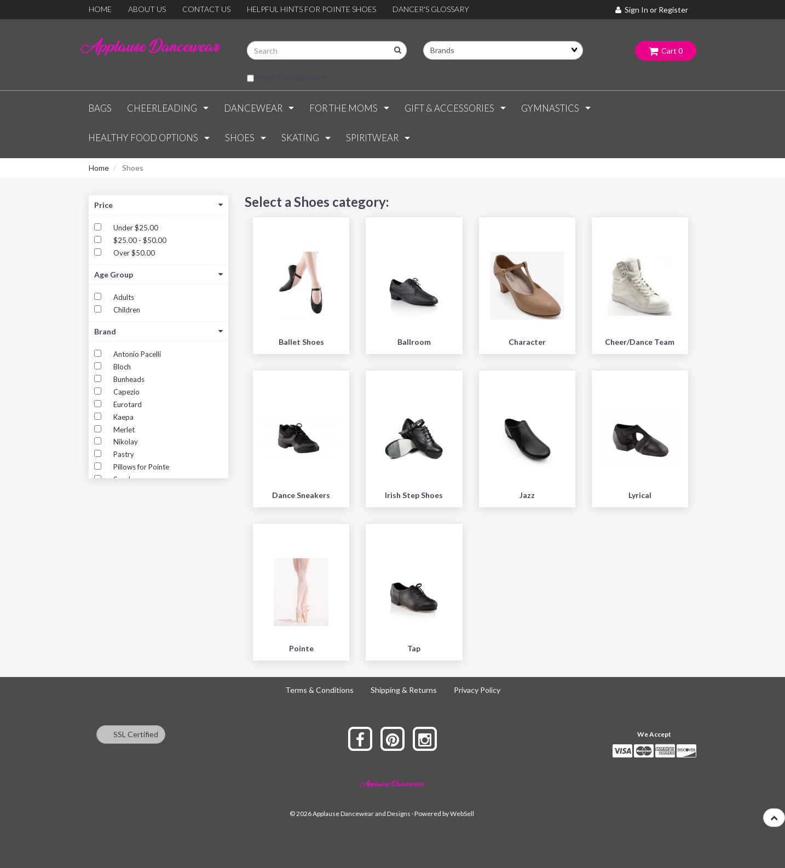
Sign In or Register (651, 9)
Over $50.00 (134, 252)
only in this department (286, 78)
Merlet (124, 429)
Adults (123, 297)
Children (126, 309)
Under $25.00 (135, 227)
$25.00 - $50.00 (139, 240)
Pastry (123, 454)
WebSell (462, 813)
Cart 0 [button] (666, 50)
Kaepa (123, 417)
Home (99, 167)
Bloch (122, 366)
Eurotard (127, 404)
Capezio (126, 391)
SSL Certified (130, 734)
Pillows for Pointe (141, 466)
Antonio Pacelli (137, 354)
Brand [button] (158, 331)
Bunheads (129, 379)
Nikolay (125, 441)
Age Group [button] (158, 274)
